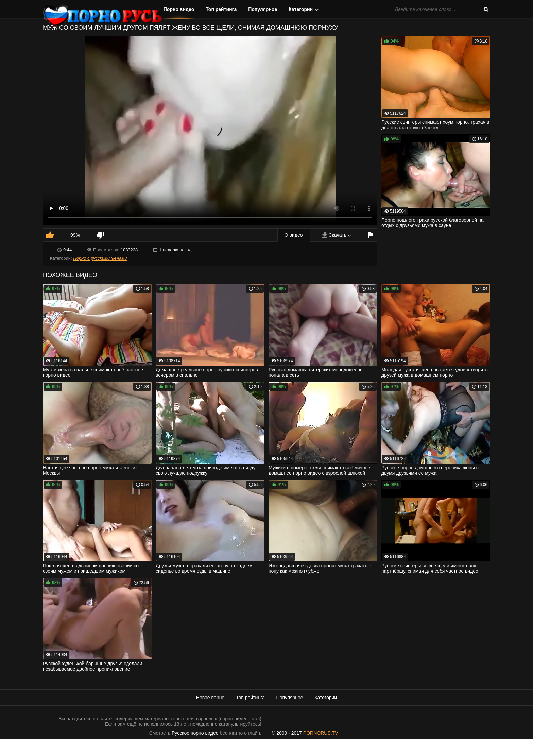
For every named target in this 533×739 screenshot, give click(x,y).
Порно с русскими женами (100, 258)
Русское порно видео (195, 733)
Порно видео (179, 9)
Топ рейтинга (221, 9)
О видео (294, 235)
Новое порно (210, 697)
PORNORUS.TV (320, 733)
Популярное (262, 9)
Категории (301, 9)
